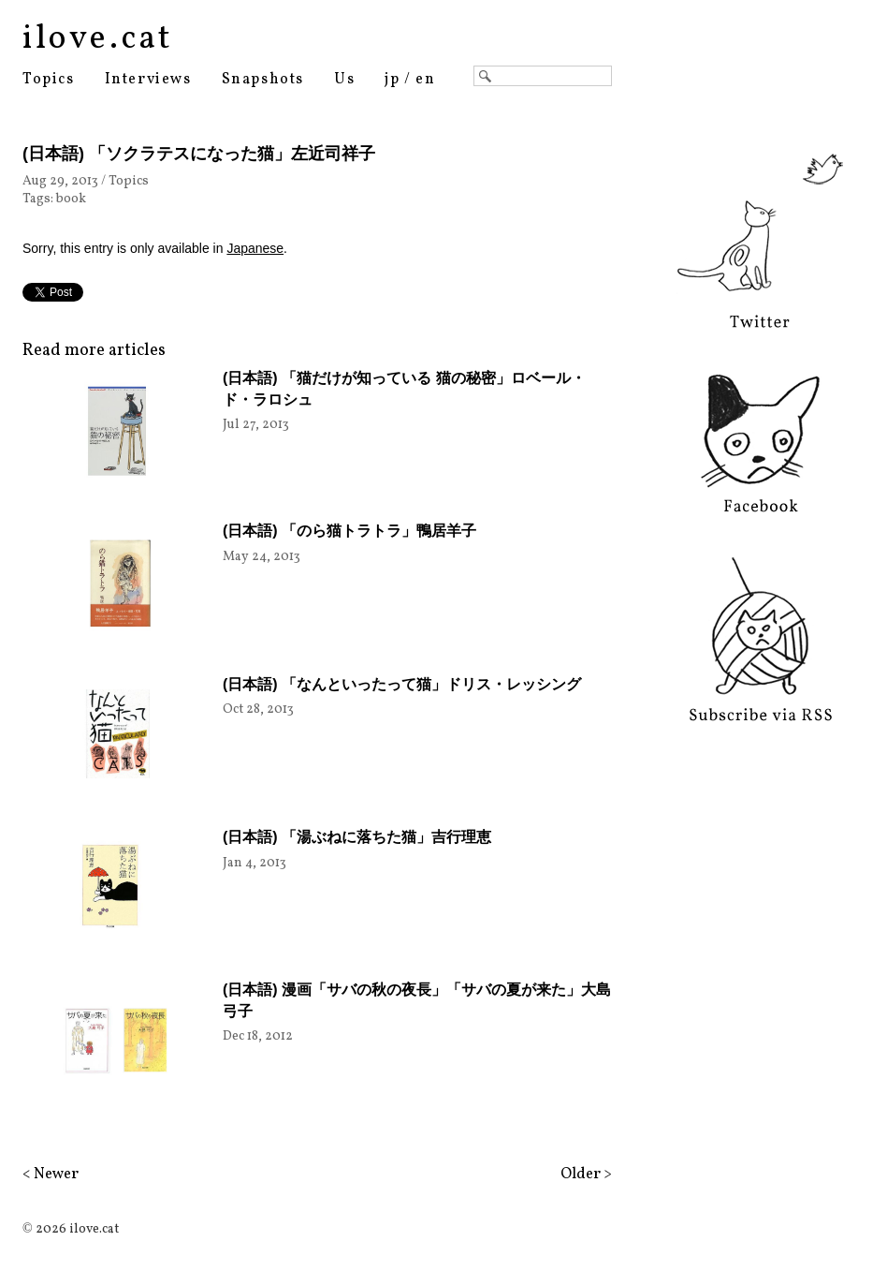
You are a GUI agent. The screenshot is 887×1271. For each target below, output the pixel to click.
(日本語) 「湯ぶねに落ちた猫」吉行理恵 (357, 837)
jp (392, 79)
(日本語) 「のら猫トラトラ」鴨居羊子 (349, 531)
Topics (48, 79)
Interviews (148, 79)
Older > (586, 1174)
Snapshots (263, 79)
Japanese (255, 248)
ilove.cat (97, 39)
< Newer (50, 1174)
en (425, 79)
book (71, 199)
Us (344, 79)
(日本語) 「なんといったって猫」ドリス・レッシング (402, 684)
